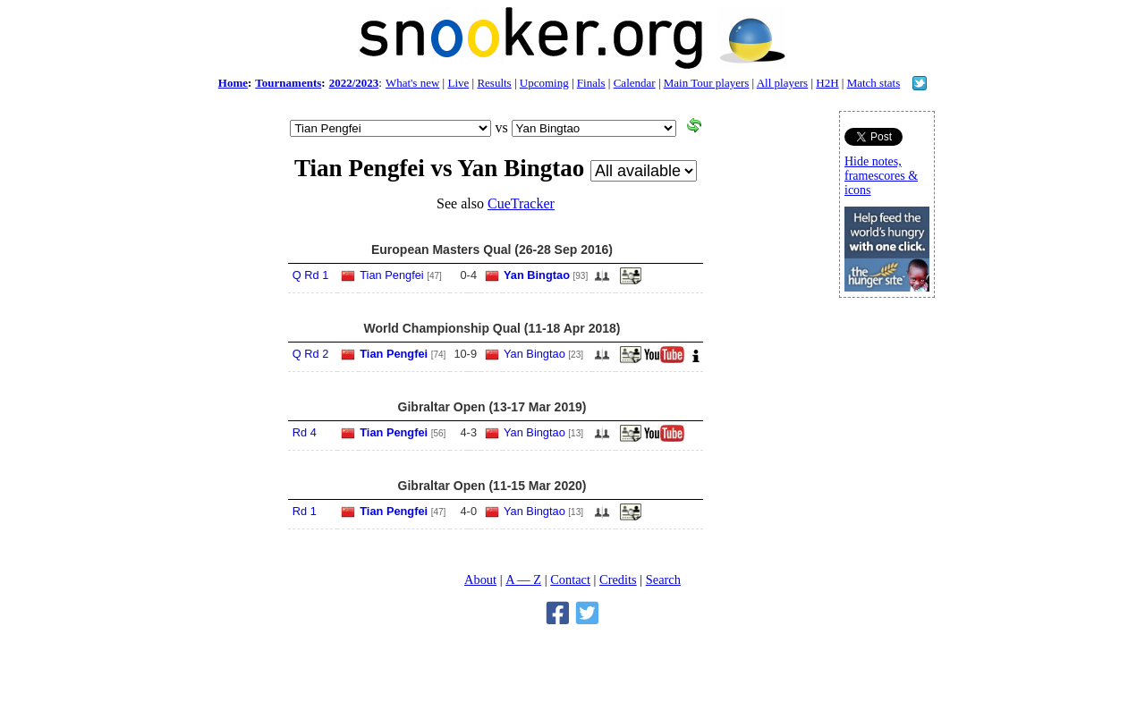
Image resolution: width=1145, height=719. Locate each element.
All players (782, 82)
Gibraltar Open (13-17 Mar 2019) (492, 407)
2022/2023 (354, 82)
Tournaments (288, 82)
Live (458, 82)
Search (663, 579)
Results (494, 82)
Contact (570, 579)
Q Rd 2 (311, 353)
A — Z (523, 579)
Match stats (874, 82)
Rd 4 (305, 432)
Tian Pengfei (391, 275)
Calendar (635, 82)
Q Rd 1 (311, 275)
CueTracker (521, 203)
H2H (827, 82)
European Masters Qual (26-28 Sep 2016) (492, 249)
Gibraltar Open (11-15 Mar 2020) (492, 485)
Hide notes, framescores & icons (881, 176)
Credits (618, 579)
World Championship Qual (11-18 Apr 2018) (491, 328)
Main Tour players (707, 82)
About (480, 579)
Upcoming (544, 82)
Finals (591, 82)
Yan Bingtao (537, 275)
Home (233, 82)
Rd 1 (305, 511)
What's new (412, 82)
